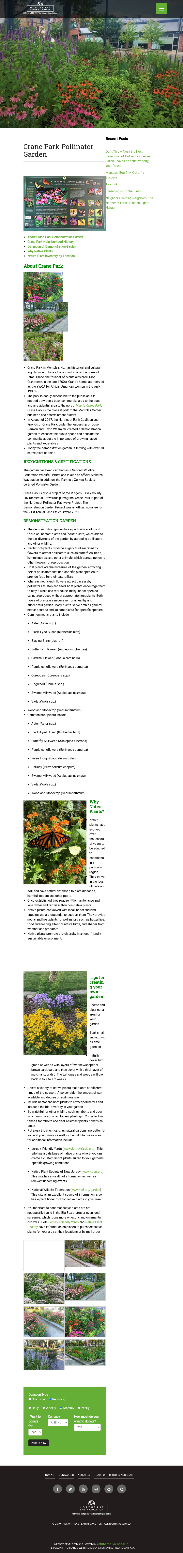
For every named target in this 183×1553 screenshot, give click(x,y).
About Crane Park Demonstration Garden (55, 237)
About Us (84, 1474)
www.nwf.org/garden (85, 1190)
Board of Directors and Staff (114, 1474)
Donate (50, 1474)
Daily (33, 1408)
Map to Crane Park (88, 405)
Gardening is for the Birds (123, 191)
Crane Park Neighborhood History (50, 242)
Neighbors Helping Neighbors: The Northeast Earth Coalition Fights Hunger (129, 203)
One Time (37, 1399)
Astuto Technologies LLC (112, 1544)
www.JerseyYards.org (79, 1149)
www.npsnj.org (92, 1171)
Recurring (57, 1399)
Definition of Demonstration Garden (51, 246)
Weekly (49, 1408)
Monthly (67, 1408)
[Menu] (161, 8)
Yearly (84, 1408)
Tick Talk (112, 184)
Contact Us (66, 1474)
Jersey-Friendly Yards (64, 1222)
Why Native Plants (40, 251)
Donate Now (38, 1442)
